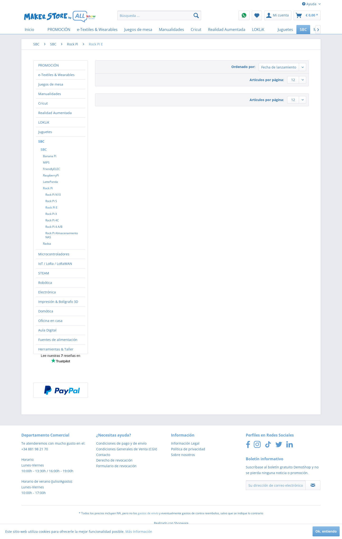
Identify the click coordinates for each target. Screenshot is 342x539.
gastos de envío (148, 513)
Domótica (45, 311)
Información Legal (185, 443)
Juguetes (45, 132)
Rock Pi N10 (53, 195)
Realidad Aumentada (55, 113)
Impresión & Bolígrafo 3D (58, 301)
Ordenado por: (243, 66)
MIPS (46, 162)
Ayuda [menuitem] (309, 4)
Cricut (43, 103)
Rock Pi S (51, 201)
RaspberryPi (51, 175)
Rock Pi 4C (52, 220)
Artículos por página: (267, 80)
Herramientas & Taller (55, 349)
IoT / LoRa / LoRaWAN (55, 263)
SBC (41, 141)
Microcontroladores (53, 254)
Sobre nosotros (183, 454)
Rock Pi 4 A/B (53, 227)
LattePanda (50, 182)
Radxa (47, 244)
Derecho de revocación (114, 460)
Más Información (138, 531)
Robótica (45, 282)
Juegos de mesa (50, 84)
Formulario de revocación (116, 466)
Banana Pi (49, 156)
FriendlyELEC (51, 169)
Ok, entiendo (326, 531)
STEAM (43, 273)
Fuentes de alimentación (57, 339)
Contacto (103, 454)
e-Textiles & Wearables (56, 75)
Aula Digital (47, 330)
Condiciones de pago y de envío (121, 443)
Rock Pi (48, 188)
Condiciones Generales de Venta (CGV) (126, 449)
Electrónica (47, 292)
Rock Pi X (51, 214)
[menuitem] (159, 15)
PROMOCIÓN (48, 65)
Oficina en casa (50, 320)
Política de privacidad (188, 449)
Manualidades (49, 94)
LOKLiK (43, 122)
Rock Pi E (51, 207)
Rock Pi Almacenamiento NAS (61, 235)
